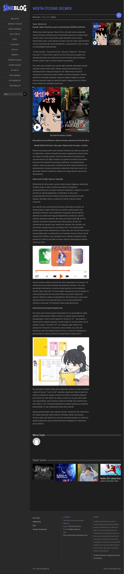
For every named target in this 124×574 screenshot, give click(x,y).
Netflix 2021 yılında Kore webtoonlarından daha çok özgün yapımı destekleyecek (110, 482)
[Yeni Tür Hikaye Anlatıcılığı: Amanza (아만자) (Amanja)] (88, 478)
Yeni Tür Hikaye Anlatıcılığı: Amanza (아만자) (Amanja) (87, 499)
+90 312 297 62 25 (74, 526)
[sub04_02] (107, 34)
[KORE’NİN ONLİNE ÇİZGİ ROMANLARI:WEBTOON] (43, 471)
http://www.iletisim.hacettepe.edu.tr (75, 535)
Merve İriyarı (36, 17)
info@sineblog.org (74, 529)
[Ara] (24, 94)
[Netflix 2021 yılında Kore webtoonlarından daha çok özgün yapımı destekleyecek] (110, 469)
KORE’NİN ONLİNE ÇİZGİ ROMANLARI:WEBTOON (42, 485)
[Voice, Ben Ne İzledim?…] (65, 479)
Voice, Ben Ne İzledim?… (65, 498)
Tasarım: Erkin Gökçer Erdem (112, 568)
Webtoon (53, 17)
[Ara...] (13, 94)
